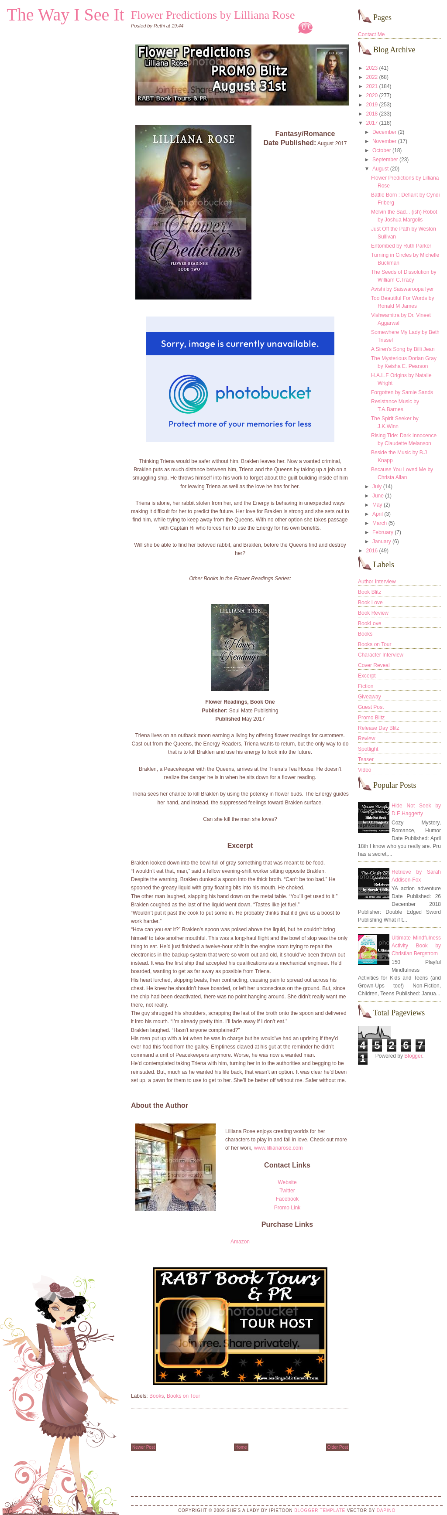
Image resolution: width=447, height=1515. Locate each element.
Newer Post (143, 1447)
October (381, 150)
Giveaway (369, 697)
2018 (372, 114)
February (382, 532)
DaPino (386, 1510)
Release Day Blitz (378, 728)
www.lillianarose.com (278, 1148)
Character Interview (380, 655)
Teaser (366, 759)
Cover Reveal (374, 665)
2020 (372, 95)
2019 (372, 105)
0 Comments (322, 27)
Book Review (373, 613)
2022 (372, 77)
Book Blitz (369, 592)
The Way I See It (65, 14)
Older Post (337, 1447)
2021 (372, 86)
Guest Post (371, 707)
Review (366, 738)
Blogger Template (319, 1510)
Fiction (365, 686)
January (381, 541)
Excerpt (367, 676)
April (377, 514)
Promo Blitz (371, 718)
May (377, 505)
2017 (372, 123)
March (379, 523)
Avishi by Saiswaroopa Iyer (402, 289)
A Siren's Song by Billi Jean (403, 349)
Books (156, 1396)
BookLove (369, 623)
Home (241, 1447)
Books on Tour (183, 1396)
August (380, 169)
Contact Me (371, 34)
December (384, 132)
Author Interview (377, 582)
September (385, 160)
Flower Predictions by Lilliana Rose (213, 15)
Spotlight (368, 749)
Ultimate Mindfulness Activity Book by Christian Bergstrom (416, 946)
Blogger (413, 1056)
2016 (372, 551)
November (384, 141)
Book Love (370, 602)
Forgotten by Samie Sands (402, 392)
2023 (372, 68)
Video (364, 770)
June (378, 496)
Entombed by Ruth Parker (401, 246)
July (377, 486)
